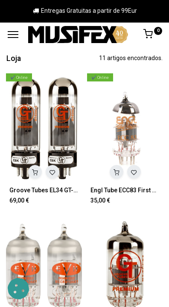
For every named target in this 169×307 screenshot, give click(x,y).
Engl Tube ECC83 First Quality (125, 190)
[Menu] (13, 34)
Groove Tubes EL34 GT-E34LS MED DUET (44, 190)
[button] (35, 172)
